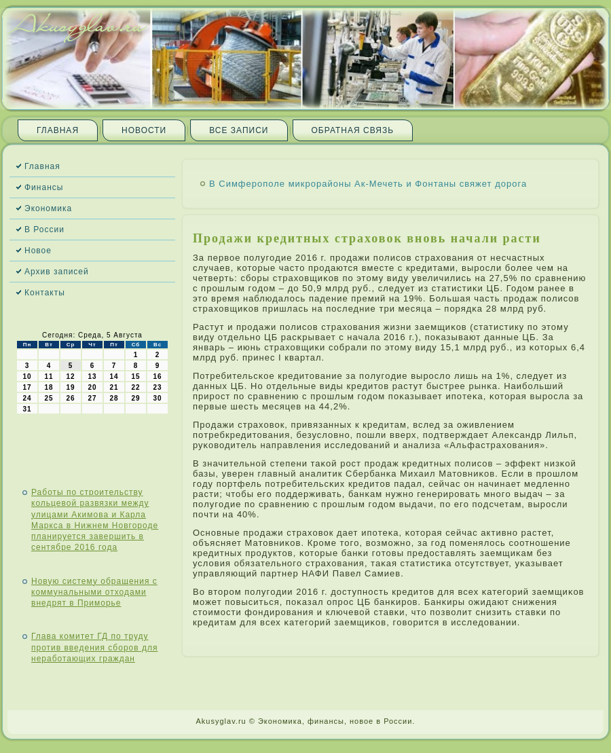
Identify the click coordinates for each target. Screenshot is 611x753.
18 (48, 387)
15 (135, 376)
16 (157, 376)
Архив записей (56, 271)
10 (26, 376)
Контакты (44, 292)
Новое (38, 250)
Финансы (43, 187)
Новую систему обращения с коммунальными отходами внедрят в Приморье (94, 592)
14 (113, 376)
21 (113, 387)
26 (70, 398)
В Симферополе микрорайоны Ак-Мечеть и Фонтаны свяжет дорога (368, 184)
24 (26, 398)
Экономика (48, 208)
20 (92, 387)
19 (70, 387)
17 (26, 387)
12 (70, 376)
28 (113, 398)
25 (48, 398)
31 (26, 409)
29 (135, 398)
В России (44, 229)
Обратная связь (353, 130)
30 (157, 398)
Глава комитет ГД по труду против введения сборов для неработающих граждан (94, 647)
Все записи (238, 130)
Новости (144, 130)
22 (135, 387)
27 (92, 398)
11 (48, 376)
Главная (58, 130)
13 (92, 376)
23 (157, 387)
